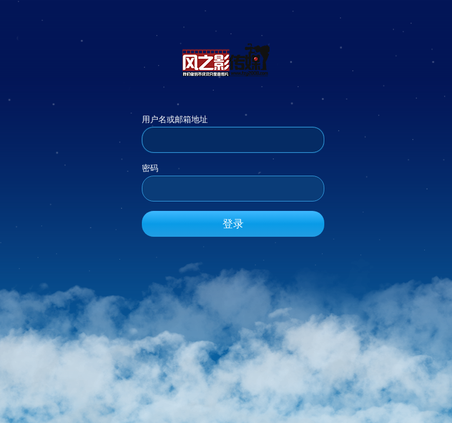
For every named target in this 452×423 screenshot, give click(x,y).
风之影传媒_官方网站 (226, 59)
